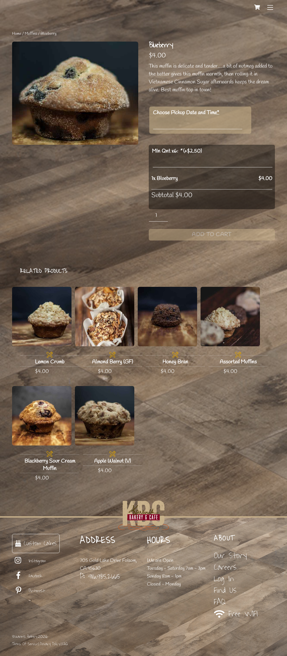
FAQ (220, 602)
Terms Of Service (25, 644)
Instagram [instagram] (29, 561)
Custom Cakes (36, 543)
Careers (225, 567)
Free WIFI (236, 614)
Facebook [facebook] (27, 576)
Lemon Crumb (49, 361)
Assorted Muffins (238, 361)
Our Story (230, 556)
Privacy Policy (50, 644)
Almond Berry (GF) (112, 361)
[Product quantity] (158, 215)
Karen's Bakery (26, 636)
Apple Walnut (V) (112, 461)
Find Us (225, 590)
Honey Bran (175, 361)
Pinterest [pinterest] (28, 591)
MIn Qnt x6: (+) (177, 151)
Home (16, 33)
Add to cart (212, 234)
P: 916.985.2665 (100, 576)
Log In (224, 579)
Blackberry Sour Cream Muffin (49, 465)
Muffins (31, 33)
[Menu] (270, 7)
